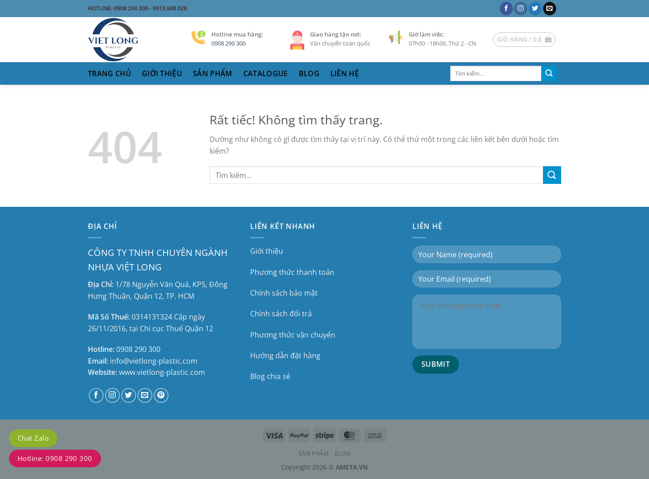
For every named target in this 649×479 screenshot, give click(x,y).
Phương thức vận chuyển (292, 335)
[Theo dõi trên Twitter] (535, 8)
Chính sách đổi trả (281, 314)
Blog (309, 73)
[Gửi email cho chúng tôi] (549, 8)
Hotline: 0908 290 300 (55, 458)
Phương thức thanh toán (292, 272)
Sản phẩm (314, 453)
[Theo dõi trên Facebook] (506, 8)
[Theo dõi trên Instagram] (520, 8)
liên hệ (344, 73)
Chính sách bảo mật (284, 293)
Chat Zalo (33, 438)
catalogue (265, 73)
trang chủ (109, 73)
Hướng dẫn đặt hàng (285, 355)
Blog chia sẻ (270, 376)
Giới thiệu (162, 73)
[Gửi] (549, 73)
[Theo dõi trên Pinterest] (161, 395)
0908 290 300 (228, 43)
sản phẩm (213, 73)
